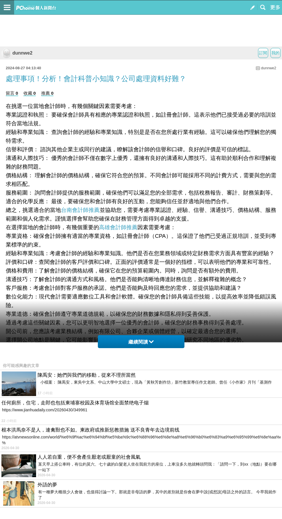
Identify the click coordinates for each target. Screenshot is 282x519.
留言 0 (12, 93)
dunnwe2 (16, 53)
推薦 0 (47, 93)
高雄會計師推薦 (118, 227)
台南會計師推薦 (80, 210)
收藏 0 (29, 93)
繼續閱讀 (141, 342)
